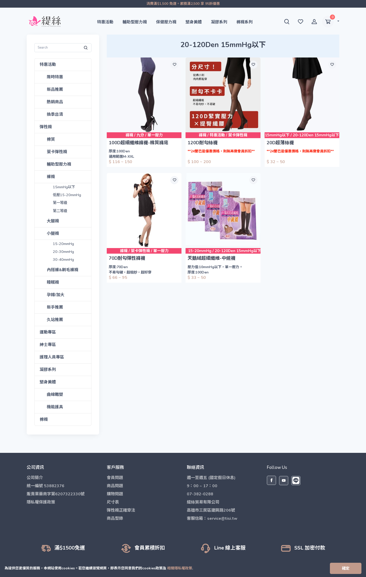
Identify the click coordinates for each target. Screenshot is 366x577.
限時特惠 (55, 77)
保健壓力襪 (166, 22)
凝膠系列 (219, 22)
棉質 (51, 139)
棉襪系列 (244, 22)
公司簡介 (35, 478)
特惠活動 (105, 22)
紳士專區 (48, 345)
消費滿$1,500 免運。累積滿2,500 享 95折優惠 (183, 3)
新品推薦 (55, 89)
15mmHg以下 (64, 187)
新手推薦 (55, 307)
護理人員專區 (52, 357)
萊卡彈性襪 (57, 152)
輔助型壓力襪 (135, 22)
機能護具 (55, 407)
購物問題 (115, 494)
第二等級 (60, 211)
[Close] (345, 568)
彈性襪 (46, 127)
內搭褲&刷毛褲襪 (62, 270)
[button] (287, 21)
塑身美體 (194, 22)
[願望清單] (174, 65)
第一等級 (60, 203)
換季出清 (55, 114)
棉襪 (44, 419)
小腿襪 (53, 233)
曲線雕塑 (55, 395)
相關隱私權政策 (181, 568)
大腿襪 (53, 221)
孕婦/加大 (56, 295)
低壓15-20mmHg (67, 195)
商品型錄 (115, 518)
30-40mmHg (63, 259)
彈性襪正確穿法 (121, 510)
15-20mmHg (63, 244)
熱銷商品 (55, 102)
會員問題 (115, 478)
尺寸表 (113, 502)
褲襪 (51, 177)
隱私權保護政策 (41, 502)
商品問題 (115, 486)
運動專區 (48, 332)
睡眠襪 (53, 282)
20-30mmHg (63, 251)
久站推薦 (55, 320)
